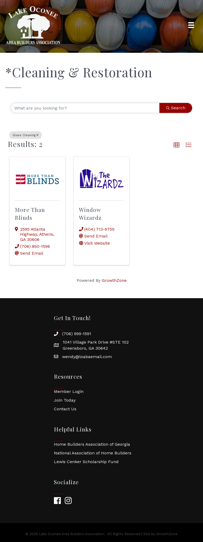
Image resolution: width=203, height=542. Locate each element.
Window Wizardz (90, 213)
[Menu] (191, 25)
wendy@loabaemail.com (87, 356)
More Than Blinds (30, 213)
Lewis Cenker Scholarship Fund (86, 461)
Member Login (69, 391)
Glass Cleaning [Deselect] (25, 135)
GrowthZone (114, 280)
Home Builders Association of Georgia (92, 444)
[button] (176, 145)
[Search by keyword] (85, 108)
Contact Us (65, 408)
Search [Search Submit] (175, 107)
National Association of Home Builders (92, 452)
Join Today (65, 400)
